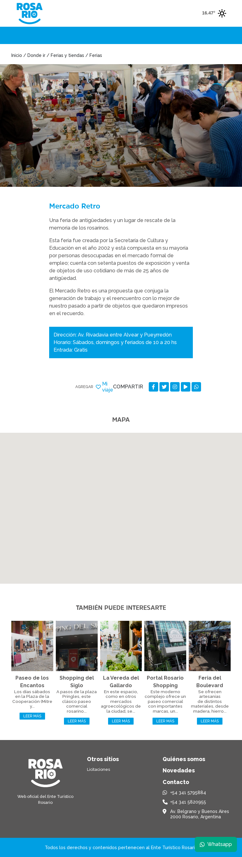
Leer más (32, 716)
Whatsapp (216, 844)
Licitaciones (98, 769)
